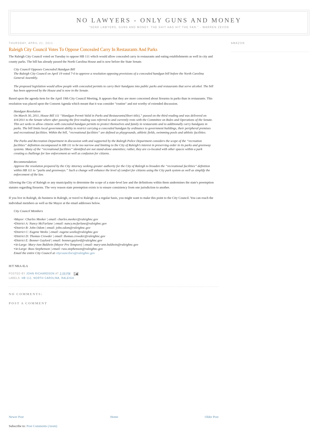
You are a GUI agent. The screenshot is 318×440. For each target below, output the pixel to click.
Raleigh (67, 278)
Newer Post (16, 417)
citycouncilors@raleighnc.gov (75, 253)
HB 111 (27, 278)
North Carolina (47, 278)
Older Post (211, 417)
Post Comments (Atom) (42, 426)
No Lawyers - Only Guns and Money (159, 20)
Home (114, 417)
